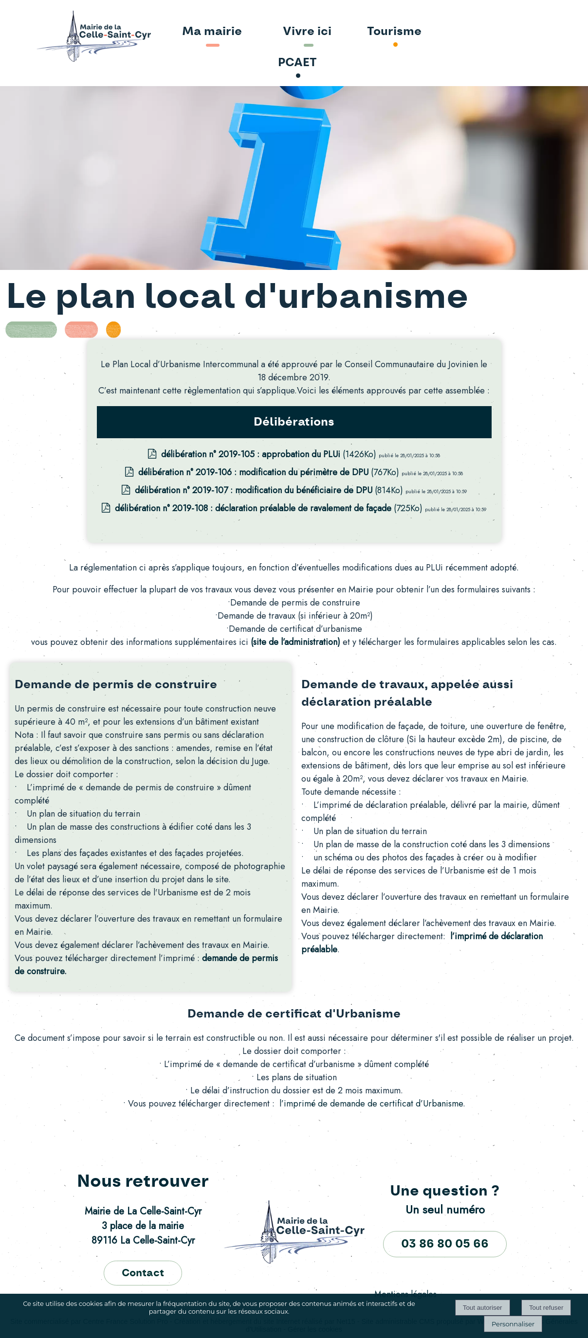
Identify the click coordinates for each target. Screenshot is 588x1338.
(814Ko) (270, 490)
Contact (143, 1273)
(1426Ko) (270, 454)
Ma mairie (212, 31)
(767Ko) (270, 472)
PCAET (297, 63)
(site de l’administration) (295, 642)
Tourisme (394, 31)
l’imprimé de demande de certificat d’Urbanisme (371, 1103)
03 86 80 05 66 (445, 1244)
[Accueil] (65, 37)
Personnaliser (513, 1324)
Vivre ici (307, 31)
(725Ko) (270, 508)
